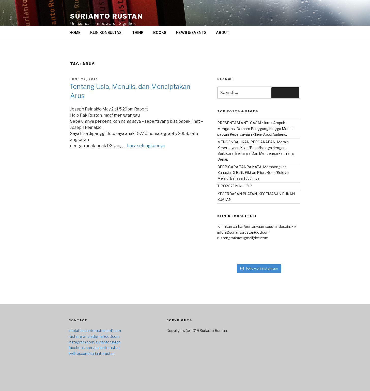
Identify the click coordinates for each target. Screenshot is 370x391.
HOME (75, 32)
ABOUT (222, 32)
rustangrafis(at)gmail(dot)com (242, 238)
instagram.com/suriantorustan (94, 342)
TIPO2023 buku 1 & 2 (234, 186)
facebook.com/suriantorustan (94, 347)
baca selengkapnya (146, 145)
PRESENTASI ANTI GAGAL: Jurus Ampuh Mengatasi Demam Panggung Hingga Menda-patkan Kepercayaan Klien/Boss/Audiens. (256, 128)
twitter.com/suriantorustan (92, 353)
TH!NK (138, 32)
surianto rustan (106, 16)
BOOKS (159, 32)
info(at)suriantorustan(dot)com (243, 232)
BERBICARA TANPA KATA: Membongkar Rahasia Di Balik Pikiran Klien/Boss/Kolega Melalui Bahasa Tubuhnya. (253, 172)
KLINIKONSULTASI (106, 32)
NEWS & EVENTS (191, 32)
